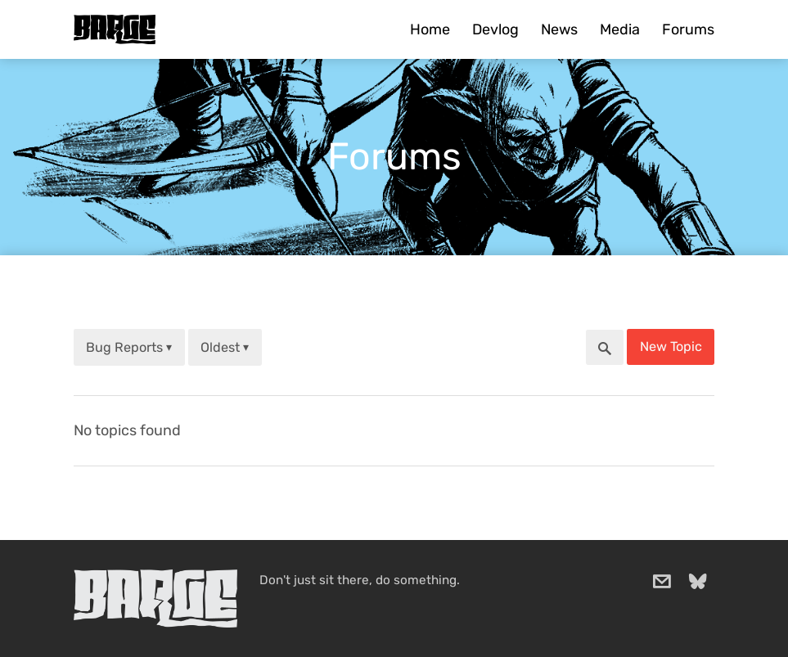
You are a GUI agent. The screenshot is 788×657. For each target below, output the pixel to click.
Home (430, 29)
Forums (688, 29)
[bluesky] (698, 582)
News (559, 29)
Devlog (495, 29)
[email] (662, 582)
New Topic (671, 346)
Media (620, 29)
